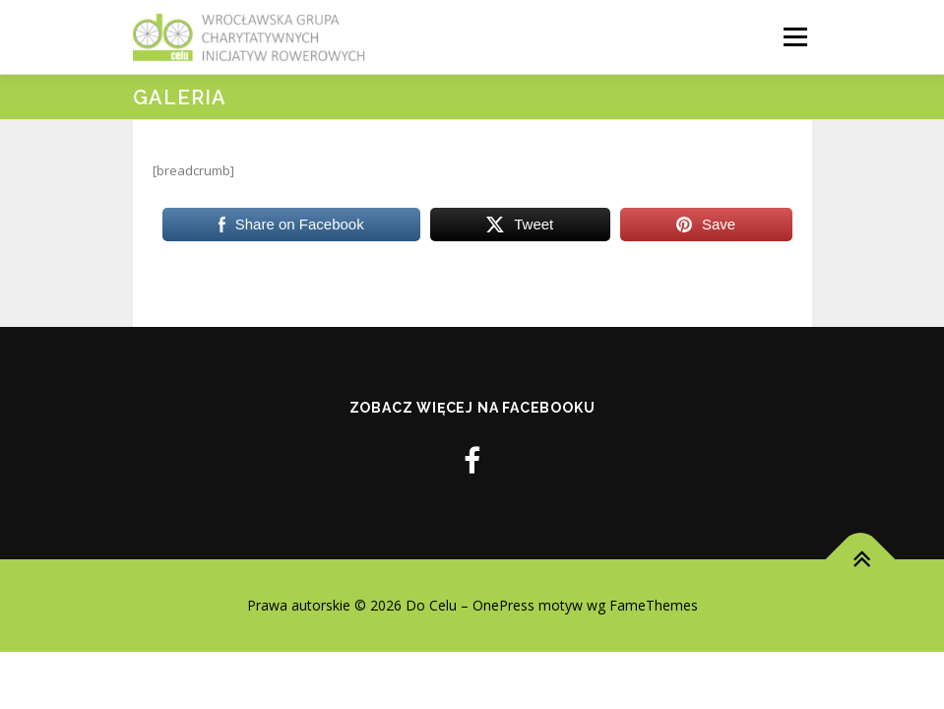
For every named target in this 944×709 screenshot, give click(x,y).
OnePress (503, 605)
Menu (795, 36)
